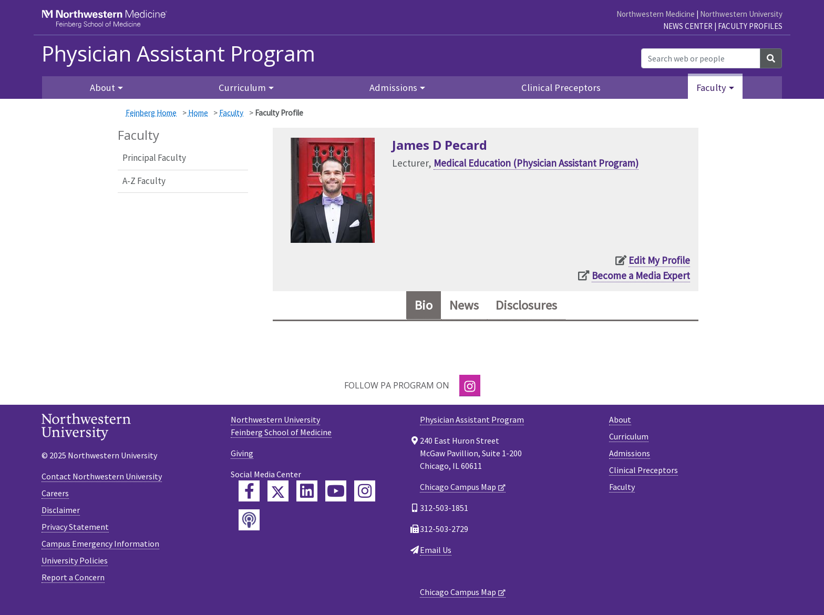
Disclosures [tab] (526, 305)
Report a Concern (73, 577)
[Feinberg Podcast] (249, 519)
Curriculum (628, 436)
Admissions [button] (393, 87)
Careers (55, 493)
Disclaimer (61, 510)
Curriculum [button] (242, 87)
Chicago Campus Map (458, 486)
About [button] (102, 87)
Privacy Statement (75, 526)
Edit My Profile (659, 260)
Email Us (435, 550)
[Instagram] (469, 385)
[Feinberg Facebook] (249, 490)
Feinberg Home (151, 113)
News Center (688, 26)
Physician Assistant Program (178, 53)
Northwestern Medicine (655, 14)
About (620, 419)
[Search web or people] (700, 58)
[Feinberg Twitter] (278, 490)
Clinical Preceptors (561, 87)
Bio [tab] (423, 305)
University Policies (75, 560)
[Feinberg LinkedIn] (306, 490)
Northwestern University (741, 14)
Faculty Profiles (750, 26)
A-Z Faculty (144, 181)
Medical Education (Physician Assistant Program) (536, 163)
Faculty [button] (711, 87)
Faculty (231, 113)
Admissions (629, 453)
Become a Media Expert (641, 275)
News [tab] (464, 305)
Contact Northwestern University (102, 476)
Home (198, 113)
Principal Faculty (154, 157)
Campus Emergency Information (100, 543)
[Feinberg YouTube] (335, 490)
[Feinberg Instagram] (364, 490)
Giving (242, 453)
